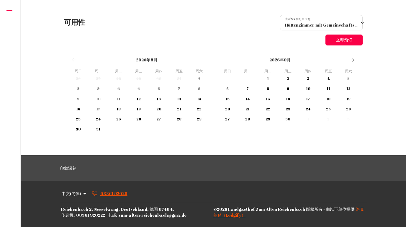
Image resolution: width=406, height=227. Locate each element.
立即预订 (344, 40)
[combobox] (321, 22)
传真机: (68, 215)
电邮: (112, 215)
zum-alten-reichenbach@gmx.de (152, 215)
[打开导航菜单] (10, 10)
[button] (78, 79)
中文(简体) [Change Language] (74, 193)
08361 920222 (90, 215)
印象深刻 (68, 168)
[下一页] (352, 60)
